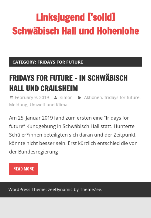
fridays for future (122, 97)
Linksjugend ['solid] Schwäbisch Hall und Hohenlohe (75, 24)
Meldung (18, 104)
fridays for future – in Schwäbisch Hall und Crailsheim (68, 83)
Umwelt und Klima (48, 104)
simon (66, 97)
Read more (23, 169)
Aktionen (93, 97)
